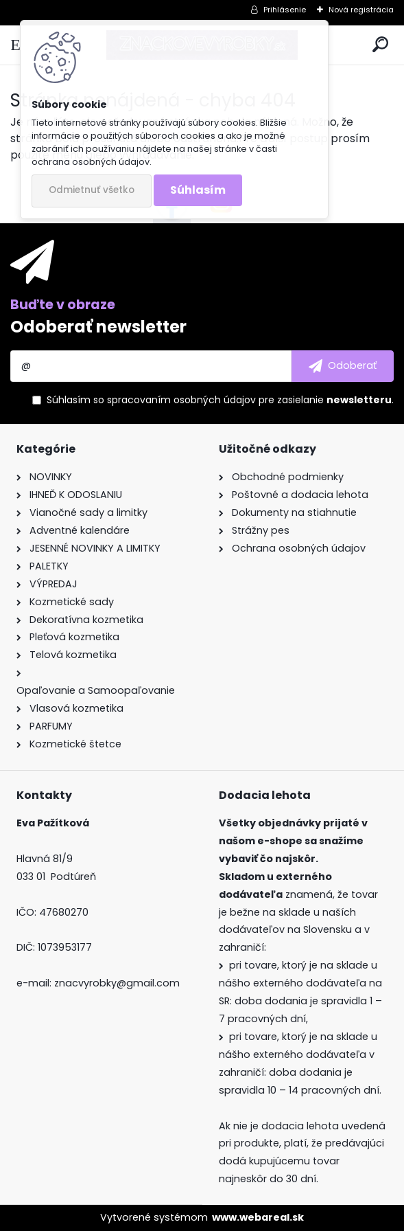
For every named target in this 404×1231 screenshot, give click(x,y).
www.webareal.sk (258, 1217)
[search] (380, 45)
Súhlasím (198, 190)
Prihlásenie (284, 9)
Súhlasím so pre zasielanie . (220, 400)
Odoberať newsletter (98, 326)
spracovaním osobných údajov (181, 400)
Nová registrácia (361, 9)
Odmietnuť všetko (91, 189)
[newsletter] (342, 366)
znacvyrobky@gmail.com (117, 983)
